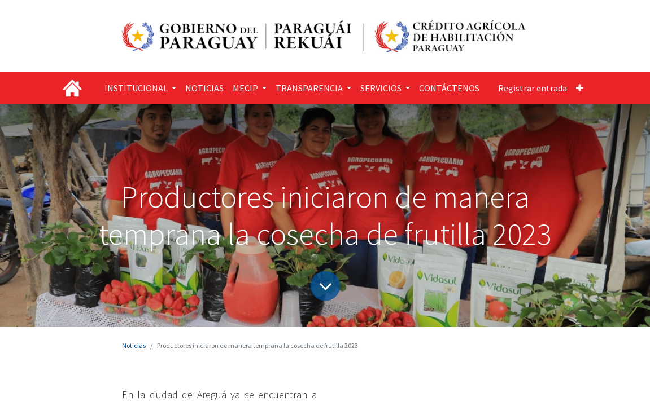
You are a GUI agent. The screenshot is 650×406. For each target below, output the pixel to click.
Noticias (134, 345)
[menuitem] (204, 88)
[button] (580, 88)
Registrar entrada (532, 88)
